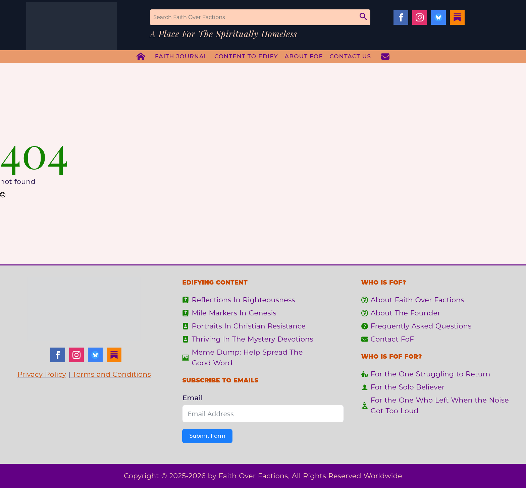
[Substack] (457, 17)
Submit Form (207, 436)
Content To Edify (246, 56)
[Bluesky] (438, 17)
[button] (363, 17)
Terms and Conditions (110, 374)
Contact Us (350, 56)
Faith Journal (181, 56)
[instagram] (419, 17)
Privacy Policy (41, 374)
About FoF (304, 56)
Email (192, 397)
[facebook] (400, 17)
